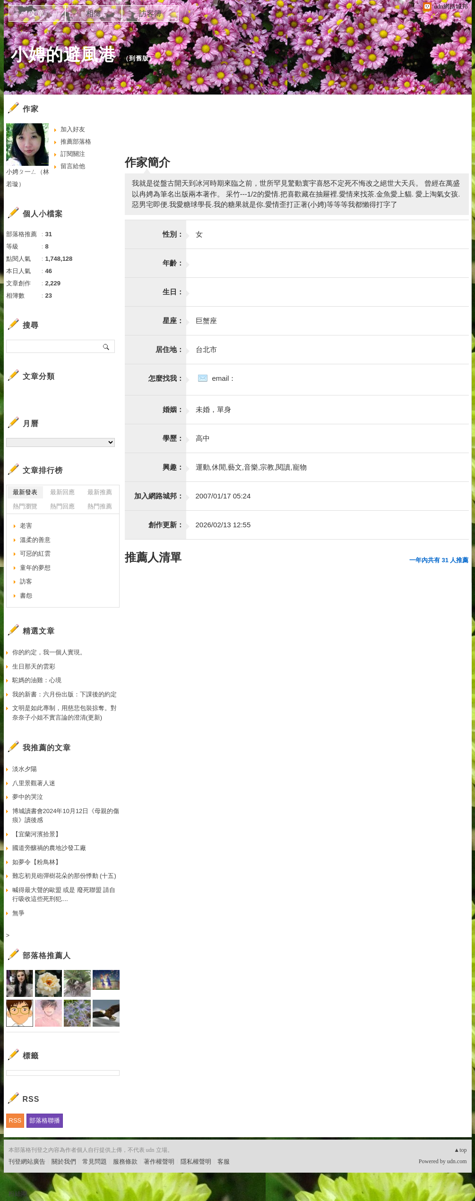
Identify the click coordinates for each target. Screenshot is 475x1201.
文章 (36, 13)
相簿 (93, 13)
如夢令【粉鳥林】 (36, 862)
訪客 (26, 581)
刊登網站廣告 (27, 1161)
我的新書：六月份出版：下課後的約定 (64, 694)
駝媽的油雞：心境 (36, 680)
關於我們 (64, 1161)
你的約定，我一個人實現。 (49, 652)
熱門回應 (62, 506)
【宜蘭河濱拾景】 (36, 834)
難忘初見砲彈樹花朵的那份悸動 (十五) (64, 875)
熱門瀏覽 (25, 506)
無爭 (18, 913)
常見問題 (94, 1161)
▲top (460, 1150)
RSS (15, 1120)
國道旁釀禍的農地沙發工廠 (49, 847)
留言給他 (72, 166)
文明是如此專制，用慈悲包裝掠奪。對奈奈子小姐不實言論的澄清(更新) (64, 712)
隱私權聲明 (196, 1161)
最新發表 (25, 492)
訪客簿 (150, 13)
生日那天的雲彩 (33, 666)
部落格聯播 (44, 1120)
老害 (26, 525)
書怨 (26, 595)
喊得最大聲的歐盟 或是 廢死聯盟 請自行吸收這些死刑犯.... (64, 894)
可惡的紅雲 (35, 553)
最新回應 (62, 492)
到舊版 (139, 58)
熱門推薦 (99, 506)
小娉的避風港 (63, 54)
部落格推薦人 (47, 956)
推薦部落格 (75, 141)
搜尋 (106, 346)
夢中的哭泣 (27, 796)
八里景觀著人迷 (33, 783)
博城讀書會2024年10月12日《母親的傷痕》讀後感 (66, 815)
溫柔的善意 (35, 539)
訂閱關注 (72, 153)
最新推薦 (99, 492)
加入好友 (72, 129)
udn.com (457, 1161)
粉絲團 (18, 1193)
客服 (223, 1161)
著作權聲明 (159, 1161)
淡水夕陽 (24, 768)
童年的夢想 (35, 567)
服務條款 (125, 1161)
